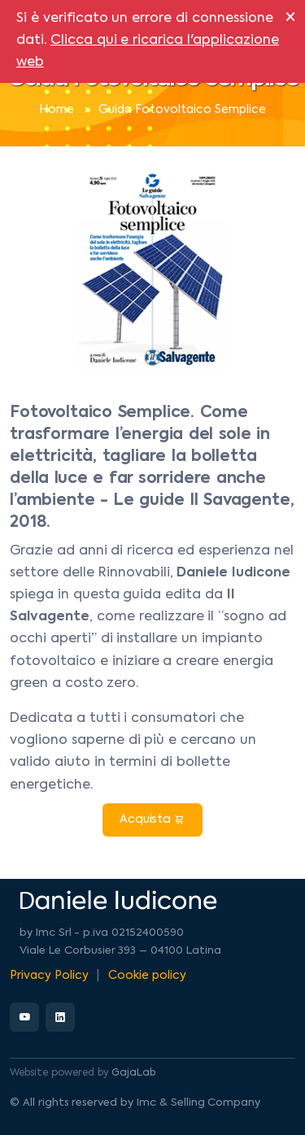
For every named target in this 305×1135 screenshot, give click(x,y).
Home (56, 109)
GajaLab (133, 1073)
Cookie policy (147, 975)
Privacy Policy (49, 975)
